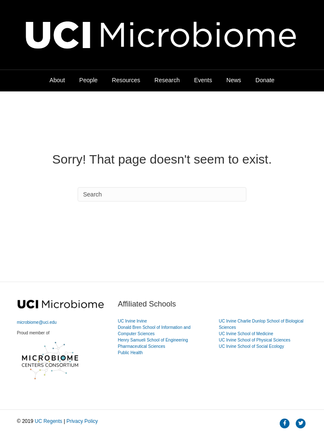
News (234, 80)
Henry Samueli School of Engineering (153, 340)
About (57, 80)
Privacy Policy (82, 421)
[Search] (162, 194)
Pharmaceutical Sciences (141, 346)
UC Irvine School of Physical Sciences (255, 340)
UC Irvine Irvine (132, 321)
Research (167, 80)
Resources (126, 80)
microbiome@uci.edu (37, 322)
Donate (265, 80)
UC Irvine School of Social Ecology (251, 346)
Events (203, 80)
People (88, 80)
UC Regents (48, 421)
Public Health (130, 352)
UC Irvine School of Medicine (246, 333)
